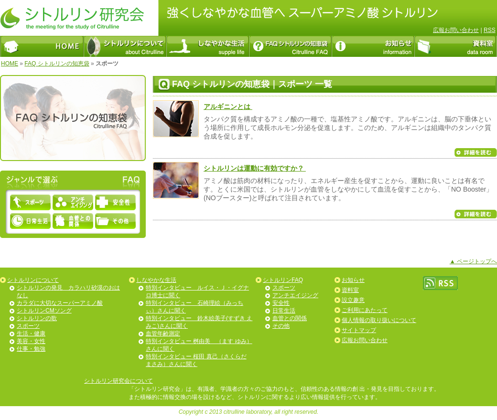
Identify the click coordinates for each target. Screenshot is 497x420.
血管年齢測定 (163, 333)
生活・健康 (31, 333)
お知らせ (353, 280)
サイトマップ (359, 330)
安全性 (281, 303)
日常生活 (283, 310)
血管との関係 (289, 318)
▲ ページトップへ (473, 261)
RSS (490, 30)
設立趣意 (353, 300)
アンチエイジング (295, 295)
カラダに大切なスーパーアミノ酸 (60, 303)
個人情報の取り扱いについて (379, 320)
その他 (281, 326)
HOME (9, 63)
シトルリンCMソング (44, 310)
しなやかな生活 (156, 280)
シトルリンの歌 (37, 318)
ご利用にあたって (365, 310)
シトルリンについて (33, 280)
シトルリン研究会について (118, 380)
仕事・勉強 (31, 348)
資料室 (350, 290)
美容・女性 (31, 341)
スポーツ (28, 326)
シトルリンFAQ (283, 280)
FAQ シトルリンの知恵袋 (56, 63)
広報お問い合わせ (456, 30)
